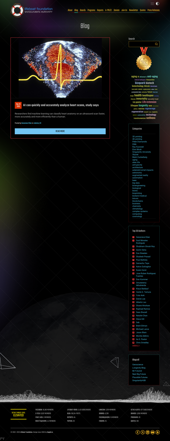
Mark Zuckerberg (139, 157)
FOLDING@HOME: (105, 417)
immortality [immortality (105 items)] (141, 98)
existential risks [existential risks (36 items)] (136, 92)
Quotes (143, 10)
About (70, 10)
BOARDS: (134, 413)
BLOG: (70, 413)
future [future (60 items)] (150, 92)
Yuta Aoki (140, 295)
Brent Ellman (141, 326)
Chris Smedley (142, 342)
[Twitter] (143, 432)
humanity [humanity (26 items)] (156, 96)
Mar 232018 (18, 105)
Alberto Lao (141, 302)
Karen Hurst (141, 270)
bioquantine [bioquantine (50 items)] (150, 80)
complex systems (140, 211)
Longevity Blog (138, 368)
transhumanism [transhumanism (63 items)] (140, 118)
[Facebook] (138, 432)
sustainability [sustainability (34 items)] (141, 115)
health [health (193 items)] (138, 95)
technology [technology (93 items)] (151, 115)
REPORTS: (71, 417)
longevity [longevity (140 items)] (143, 105)
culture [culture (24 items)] (152, 89)
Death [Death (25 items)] (156, 89)
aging (134, 160)
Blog (76, 10)
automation (137, 178)
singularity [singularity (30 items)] (154, 112)
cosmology (137, 216)
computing (137, 214)
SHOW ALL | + (136, 346)
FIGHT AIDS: (41, 417)
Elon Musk (137, 149)
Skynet (135, 154)
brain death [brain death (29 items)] (134, 89)
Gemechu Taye (142, 263)
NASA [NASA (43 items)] (150, 106)
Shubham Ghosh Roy (145, 246)
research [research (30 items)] (146, 112)
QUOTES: (133, 421)
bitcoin (135, 198)
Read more (60, 131)
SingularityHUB (139, 380)
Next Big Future (139, 374)
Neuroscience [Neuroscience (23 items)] (155, 106)
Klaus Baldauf (142, 289)
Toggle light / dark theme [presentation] (157, 3)
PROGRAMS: (135, 417)
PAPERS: (71, 421)
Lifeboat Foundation (26, 432)
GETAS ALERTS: (136, 409)
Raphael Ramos (143, 309)
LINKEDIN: (103, 409)
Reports (100, 10)
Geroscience (137, 364)
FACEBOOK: (40, 409)
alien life (136, 162)
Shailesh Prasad (143, 256)
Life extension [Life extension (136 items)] (149, 102)
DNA (134, 144)
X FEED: (39, 413)
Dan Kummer (142, 279)
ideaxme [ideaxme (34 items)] (133, 99)
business (136, 203)
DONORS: (102, 413)
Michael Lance (142, 329)
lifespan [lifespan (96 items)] (134, 105)
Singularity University (141, 152)
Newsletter (133, 10)
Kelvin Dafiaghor (143, 266)
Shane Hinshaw (143, 305)
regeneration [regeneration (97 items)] (137, 111)
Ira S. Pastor (141, 339)
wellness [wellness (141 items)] (150, 118)
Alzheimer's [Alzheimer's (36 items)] (143, 77)
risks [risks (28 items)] (150, 112)
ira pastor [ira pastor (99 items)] (137, 102)
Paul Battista (141, 260)
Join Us (124, 10)
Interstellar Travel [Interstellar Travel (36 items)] (153, 99)
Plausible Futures (140, 377)
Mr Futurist (137, 371)
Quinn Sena (141, 250)
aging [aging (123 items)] (134, 76)
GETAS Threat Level (19, 414)
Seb (137, 322)
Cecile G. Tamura (143, 292)
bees (134, 180)
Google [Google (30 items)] (132, 96)
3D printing (137, 136)
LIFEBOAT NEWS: (73, 409)
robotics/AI (37, 123)
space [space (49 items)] (135, 115)
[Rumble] (158, 432)
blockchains (137, 201)
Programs (91, 10)
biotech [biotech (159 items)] (150, 83)
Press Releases (154, 10)
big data (136, 183)
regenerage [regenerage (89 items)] (150, 108)
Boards (83, 10)
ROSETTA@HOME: (42, 421)
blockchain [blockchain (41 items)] (153, 86)
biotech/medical (139, 196)
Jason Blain (141, 332)
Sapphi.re (50, 432)
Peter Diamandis (139, 141)
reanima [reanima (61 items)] (141, 109)
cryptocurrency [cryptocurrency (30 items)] (147, 89)
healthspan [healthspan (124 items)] (147, 95)
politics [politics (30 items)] (136, 109)
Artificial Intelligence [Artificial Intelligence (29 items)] (140, 80)
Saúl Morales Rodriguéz (142, 241)
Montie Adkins (142, 336)
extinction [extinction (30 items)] (144, 92)
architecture (137, 167)
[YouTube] (153, 432)
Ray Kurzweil (138, 147)
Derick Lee (140, 299)
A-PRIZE (108, 10)
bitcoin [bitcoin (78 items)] (147, 86)
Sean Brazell (141, 312)
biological (136, 188)
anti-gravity (137, 165)
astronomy (137, 172)
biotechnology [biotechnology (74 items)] (138, 86)
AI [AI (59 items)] (138, 77)
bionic (135, 190)
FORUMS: (102, 421)
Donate (116, 10)
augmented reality (140, 175)
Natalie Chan (141, 315)
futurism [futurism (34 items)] (155, 92)
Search (156, 44)
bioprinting (137, 193)
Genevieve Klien (26, 123)
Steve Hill (140, 319)
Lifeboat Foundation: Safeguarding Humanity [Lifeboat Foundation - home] (32, 10)
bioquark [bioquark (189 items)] (140, 83)
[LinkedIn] (148, 432)
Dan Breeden (141, 253)
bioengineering (138, 185)
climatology (137, 209)
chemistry (136, 206)
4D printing (137, 139)
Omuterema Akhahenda (141, 284)
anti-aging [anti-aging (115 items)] (152, 76)
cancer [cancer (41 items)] (140, 89)
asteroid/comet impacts (142, 170)
